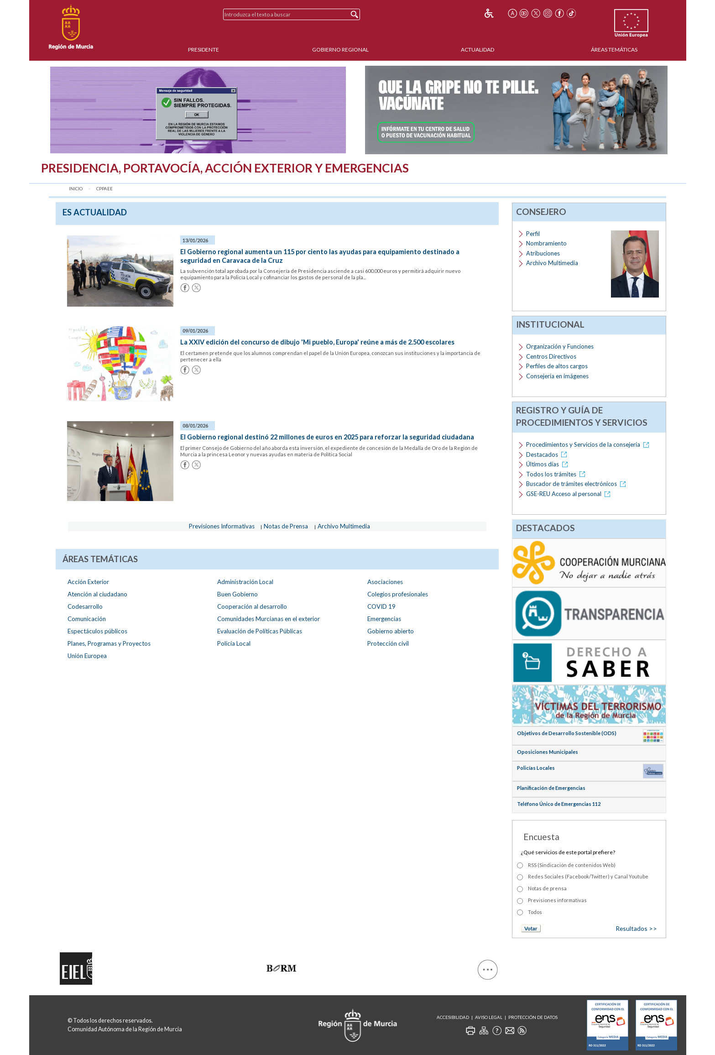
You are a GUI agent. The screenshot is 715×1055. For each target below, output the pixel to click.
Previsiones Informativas (222, 526)
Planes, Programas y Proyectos (109, 643)
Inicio (76, 188)
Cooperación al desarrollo (252, 606)
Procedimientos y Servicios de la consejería (589, 444)
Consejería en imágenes (557, 376)
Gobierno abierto (390, 631)
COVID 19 (381, 606)
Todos (535, 912)
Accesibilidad (453, 1017)
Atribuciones (543, 253)
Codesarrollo (85, 606)
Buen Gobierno (237, 594)
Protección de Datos (533, 1017)
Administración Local (245, 581)
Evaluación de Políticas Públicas (259, 631)
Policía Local (234, 643)
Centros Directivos (551, 356)
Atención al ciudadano (97, 594)
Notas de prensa (547, 888)
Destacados (548, 454)
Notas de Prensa (286, 526)
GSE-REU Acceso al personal (569, 493)
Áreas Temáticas (614, 49)
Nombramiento (546, 243)
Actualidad (477, 49)
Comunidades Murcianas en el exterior (268, 618)
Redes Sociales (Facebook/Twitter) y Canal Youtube (588, 876)
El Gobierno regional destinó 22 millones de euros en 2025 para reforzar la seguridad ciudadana (327, 437)
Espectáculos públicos (97, 631)
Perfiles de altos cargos (557, 366)
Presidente (203, 49)
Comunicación (87, 618)
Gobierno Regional (340, 49)
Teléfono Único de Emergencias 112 (558, 804)
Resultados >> (636, 928)
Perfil (533, 233)
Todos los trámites (557, 474)
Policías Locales (536, 768)
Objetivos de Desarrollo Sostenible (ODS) (566, 733)
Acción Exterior (88, 581)
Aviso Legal (488, 1017)
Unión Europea (87, 655)
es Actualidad (95, 212)
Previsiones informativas (557, 900)
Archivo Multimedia (344, 526)
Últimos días (548, 464)
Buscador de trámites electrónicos (577, 483)
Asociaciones (385, 581)
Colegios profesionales (397, 594)
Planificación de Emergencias (551, 788)
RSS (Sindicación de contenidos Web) (572, 865)
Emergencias (384, 618)
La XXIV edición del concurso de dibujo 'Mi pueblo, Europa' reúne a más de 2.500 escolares (317, 342)
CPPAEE (104, 188)
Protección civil (388, 643)
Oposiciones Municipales (547, 752)
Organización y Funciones (560, 346)
